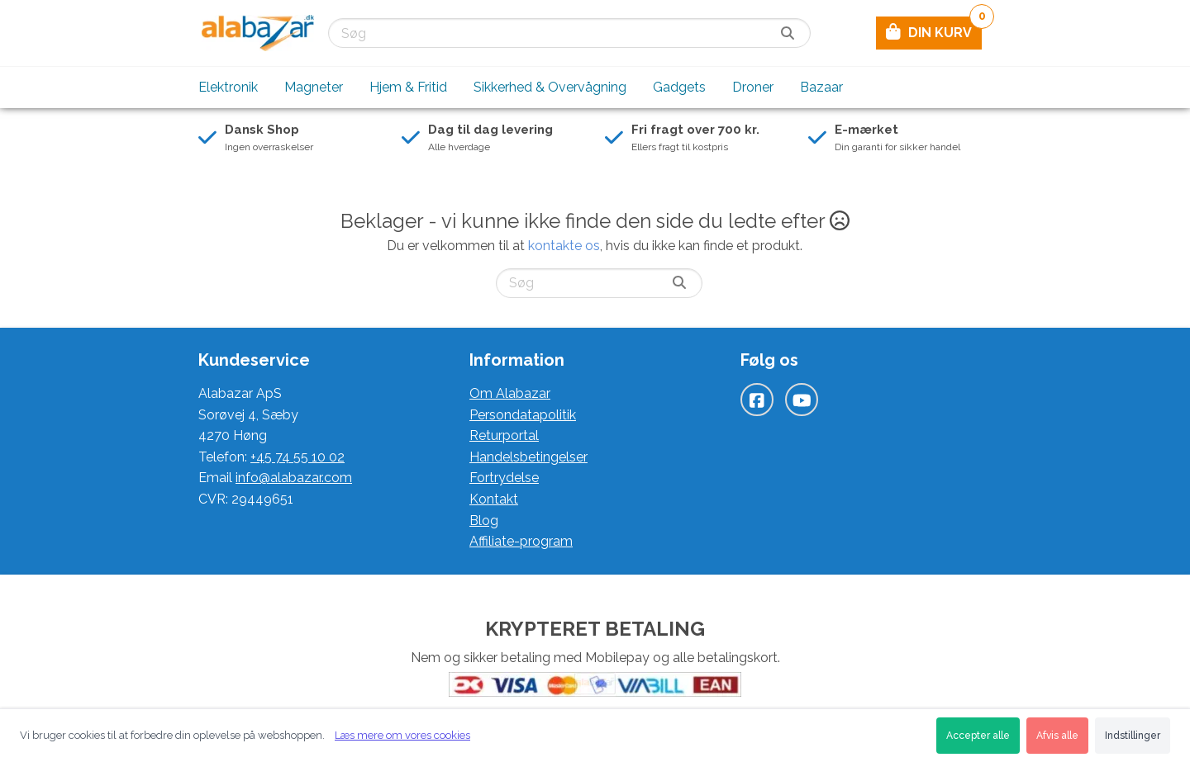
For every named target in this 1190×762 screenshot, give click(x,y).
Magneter (313, 87)
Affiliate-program (521, 541)
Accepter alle (978, 735)
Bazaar (821, 87)
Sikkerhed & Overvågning (550, 87)
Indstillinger (1132, 735)
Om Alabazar (509, 393)
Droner (753, 87)
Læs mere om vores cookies (402, 735)
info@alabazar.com (294, 477)
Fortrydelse (504, 477)
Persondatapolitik (522, 415)
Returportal (504, 435)
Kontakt (493, 499)
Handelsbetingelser (528, 457)
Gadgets (679, 87)
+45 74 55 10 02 (297, 457)
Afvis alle (1057, 735)
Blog (483, 520)
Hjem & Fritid (408, 87)
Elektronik (228, 87)
